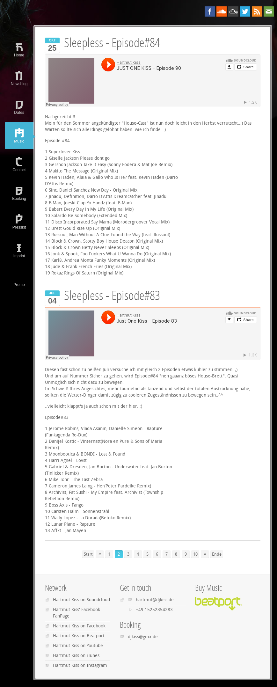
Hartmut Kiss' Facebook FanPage (76, 613)
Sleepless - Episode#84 (112, 42)
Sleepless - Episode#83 (112, 295)
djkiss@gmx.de (143, 636)
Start (88, 554)
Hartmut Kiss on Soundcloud (81, 600)
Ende (217, 554)
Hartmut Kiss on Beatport (79, 636)
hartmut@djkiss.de (155, 600)
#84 (66, 140)
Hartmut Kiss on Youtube (78, 645)
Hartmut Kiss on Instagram (80, 665)
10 (195, 554)
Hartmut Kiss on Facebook (79, 626)
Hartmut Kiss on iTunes (76, 655)
